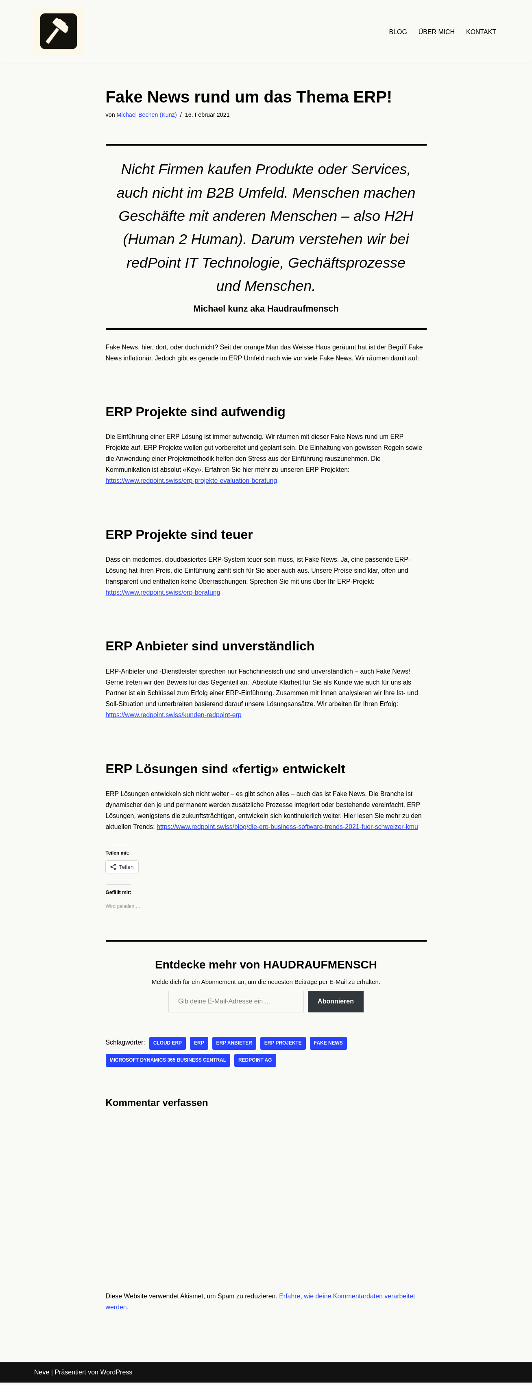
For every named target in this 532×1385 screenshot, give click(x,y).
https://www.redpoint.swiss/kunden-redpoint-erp (174, 717)
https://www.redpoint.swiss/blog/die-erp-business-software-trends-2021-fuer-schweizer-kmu (288, 829)
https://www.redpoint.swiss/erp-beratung (163, 594)
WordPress (116, 1374)
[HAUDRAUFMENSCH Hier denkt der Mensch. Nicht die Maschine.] (58, 31)
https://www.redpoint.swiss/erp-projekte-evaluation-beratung (192, 482)
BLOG (397, 31)
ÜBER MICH (436, 31)
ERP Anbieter (235, 1046)
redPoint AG (256, 1063)
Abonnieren (336, 1003)
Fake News (329, 1046)
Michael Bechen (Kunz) (147, 114)
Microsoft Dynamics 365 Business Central (168, 1063)
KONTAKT (481, 31)
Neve (41, 1374)
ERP (199, 1046)
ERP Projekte (283, 1046)
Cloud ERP (167, 1046)
